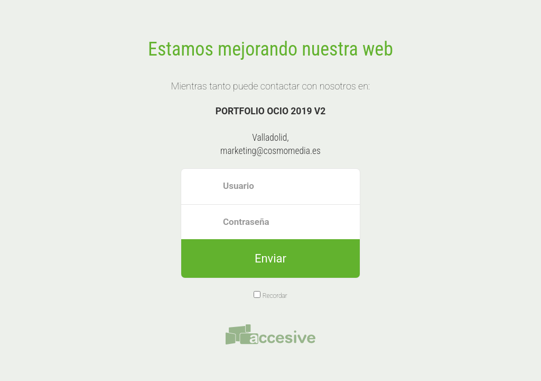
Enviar (270, 258)
